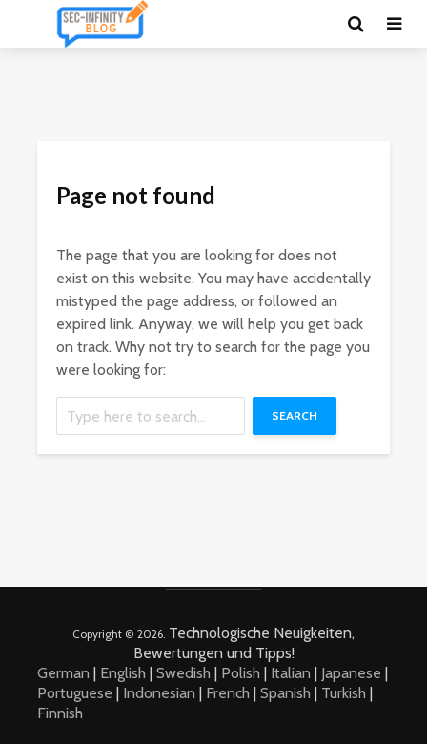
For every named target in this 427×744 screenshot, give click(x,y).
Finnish (60, 713)
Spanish (285, 693)
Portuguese (74, 693)
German (63, 673)
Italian (291, 673)
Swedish (183, 673)
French (228, 693)
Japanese (351, 673)
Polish (240, 673)
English (123, 673)
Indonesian (159, 693)
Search (294, 415)
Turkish (343, 693)
